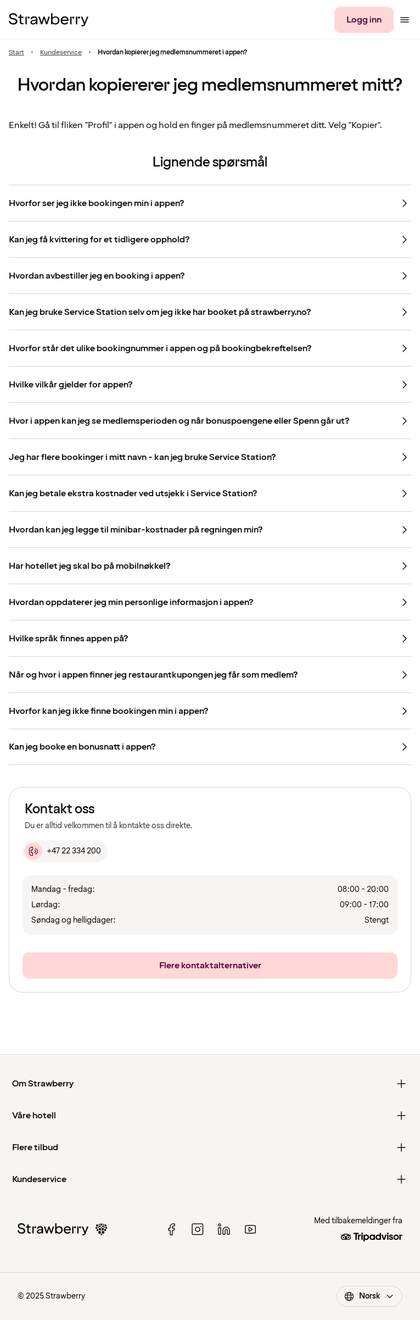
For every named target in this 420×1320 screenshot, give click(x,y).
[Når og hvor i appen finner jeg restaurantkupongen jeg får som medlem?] (210, 674)
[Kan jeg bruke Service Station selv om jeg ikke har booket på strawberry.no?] (210, 311)
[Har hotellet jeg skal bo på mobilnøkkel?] (210, 565)
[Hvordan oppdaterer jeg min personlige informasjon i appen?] (210, 602)
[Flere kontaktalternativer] (210, 965)
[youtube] (250, 1229)
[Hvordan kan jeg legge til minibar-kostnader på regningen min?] (210, 529)
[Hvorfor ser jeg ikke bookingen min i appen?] (210, 203)
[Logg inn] (364, 20)
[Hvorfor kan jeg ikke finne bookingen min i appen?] (210, 710)
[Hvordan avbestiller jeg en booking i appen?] (210, 275)
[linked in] (224, 1229)
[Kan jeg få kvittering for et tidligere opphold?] (210, 239)
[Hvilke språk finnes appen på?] (210, 638)
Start (16, 52)
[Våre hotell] (210, 1115)
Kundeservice (61, 52)
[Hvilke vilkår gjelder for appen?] (210, 384)
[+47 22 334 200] (65, 851)
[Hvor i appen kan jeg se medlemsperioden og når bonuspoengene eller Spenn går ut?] (210, 420)
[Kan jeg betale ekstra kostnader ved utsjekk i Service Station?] (210, 493)
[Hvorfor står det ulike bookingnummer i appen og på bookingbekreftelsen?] (210, 348)
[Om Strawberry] (210, 1084)
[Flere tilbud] (210, 1147)
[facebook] (171, 1229)
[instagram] (197, 1229)
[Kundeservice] (210, 1179)
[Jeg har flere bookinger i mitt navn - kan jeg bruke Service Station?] (210, 457)
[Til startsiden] (48, 19)
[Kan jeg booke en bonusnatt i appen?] (210, 747)
